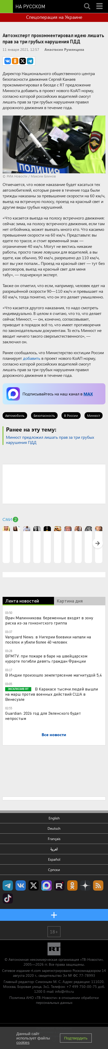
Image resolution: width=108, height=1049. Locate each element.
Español (54, 859)
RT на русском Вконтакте (21, 885)
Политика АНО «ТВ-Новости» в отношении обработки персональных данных (54, 1000)
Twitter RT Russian (33, 885)
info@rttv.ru (64, 991)
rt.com (36, 970)
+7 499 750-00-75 (81, 986)
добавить (31, 358)
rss (98, 885)
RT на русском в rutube (59, 885)
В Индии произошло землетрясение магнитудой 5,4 (53, 675)
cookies (22, 1042)
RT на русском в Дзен (85, 885)
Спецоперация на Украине (54, 17)
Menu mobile (100, 2)
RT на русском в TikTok (8, 898)
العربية (54, 849)
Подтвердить (75, 1038)
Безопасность (44, 415)
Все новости (54, 734)
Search (87, 2)
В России (71, 415)
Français (54, 838)
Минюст (93, 415)
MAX (88, 393)
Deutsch (54, 828)
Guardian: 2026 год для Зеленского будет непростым (43, 715)
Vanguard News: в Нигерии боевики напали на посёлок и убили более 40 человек (48, 639)
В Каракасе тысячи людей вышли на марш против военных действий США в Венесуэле (51, 694)
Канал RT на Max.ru (46, 885)
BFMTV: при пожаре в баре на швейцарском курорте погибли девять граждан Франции (46, 658)
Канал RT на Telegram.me (8, 885)
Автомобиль (15, 415)
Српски (54, 869)
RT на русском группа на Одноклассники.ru (72, 885)
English (54, 818)
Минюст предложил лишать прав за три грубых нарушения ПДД (50, 439)
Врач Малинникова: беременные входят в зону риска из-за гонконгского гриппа (49, 620)
